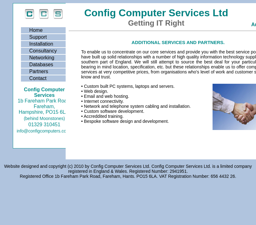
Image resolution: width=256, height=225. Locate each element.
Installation (41, 44)
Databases (41, 64)
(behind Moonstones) (44, 118)
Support (38, 37)
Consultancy (43, 50)
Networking (41, 57)
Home (36, 30)
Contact (38, 78)
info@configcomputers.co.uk (44, 130)
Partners (38, 71)
